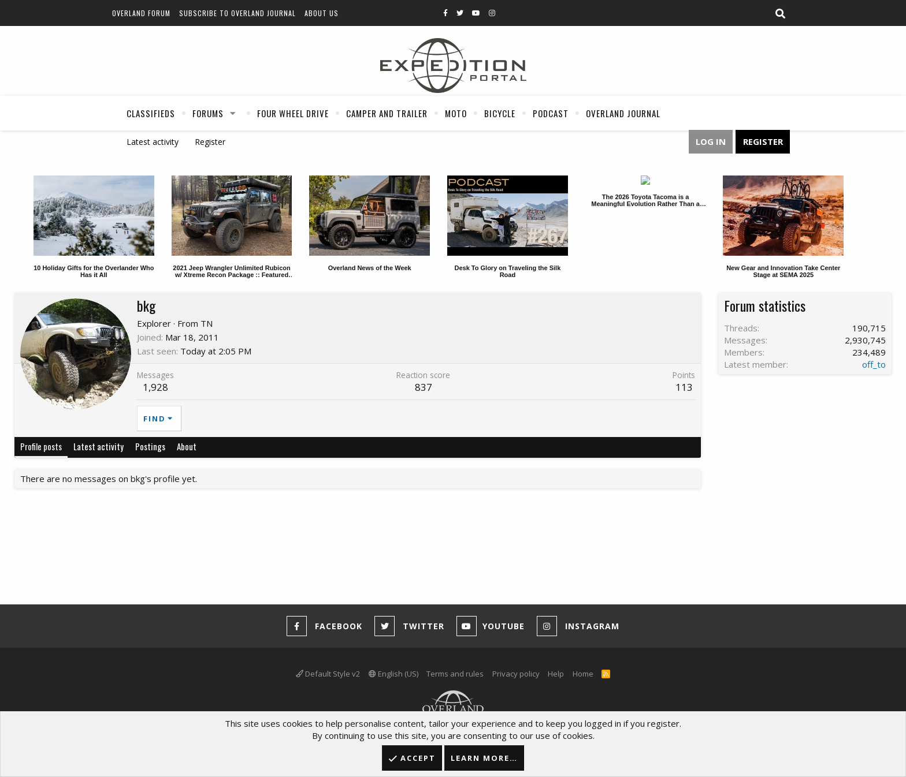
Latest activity (153, 141)
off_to (874, 364)
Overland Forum (141, 13)
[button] (233, 113)
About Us (322, 13)
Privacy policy (516, 673)
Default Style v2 (328, 673)
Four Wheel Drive (293, 113)
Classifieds (151, 113)
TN (206, 323)
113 (684, 387)
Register (210, 141)
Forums (208, 113)
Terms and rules (455, 673)
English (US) (393, 673)
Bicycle (499, 113)
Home (583, 673)
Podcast (551, 113)
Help (556, 673)
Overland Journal (623, 113)
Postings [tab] (150, 446)
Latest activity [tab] (98, 446)
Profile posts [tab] (41, 446)
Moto (456, 113)
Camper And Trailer (387, 113)
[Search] (780, 14)
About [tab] (186, 446)
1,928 (155, 387)
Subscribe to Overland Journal (237, 13)
